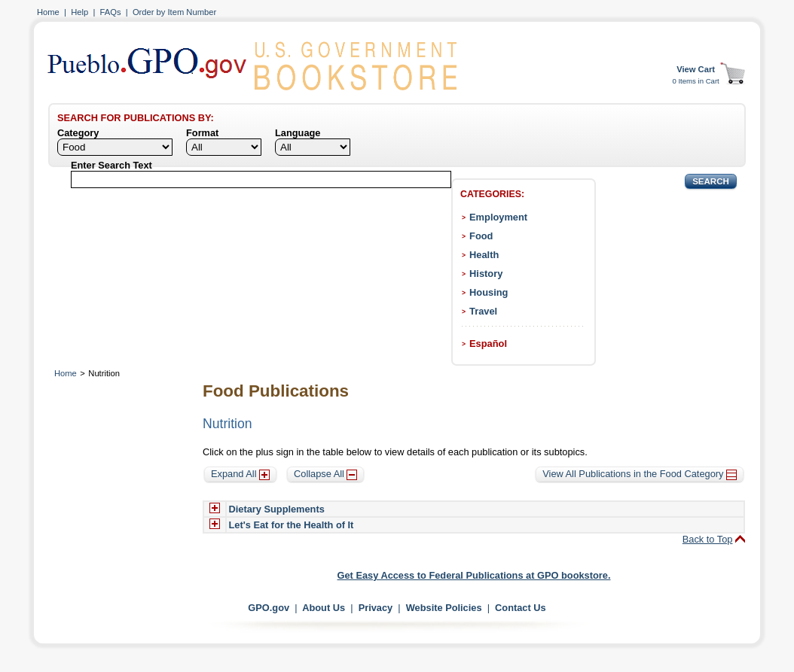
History (485, 273)
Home (48, 12)
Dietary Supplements (277, 509)
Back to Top (708, 539)
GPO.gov (268, 607)
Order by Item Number (174, 12)
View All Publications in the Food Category (639, 473)
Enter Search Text (111, 165)
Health (484, 254)
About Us (323, 607)
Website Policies (444, 607)
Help (79, 12)
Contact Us (520, 607)
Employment (498, 217)
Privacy (376, 607)
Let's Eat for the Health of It (291, 525)
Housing (488, 292)
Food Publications (276, 391)
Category (78, 132)
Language (297, 132)
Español (488, 343)
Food (481, 236)
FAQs (110, 12)
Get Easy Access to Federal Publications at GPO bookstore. (474, 575)
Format (202, 132)
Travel (483, 311)
